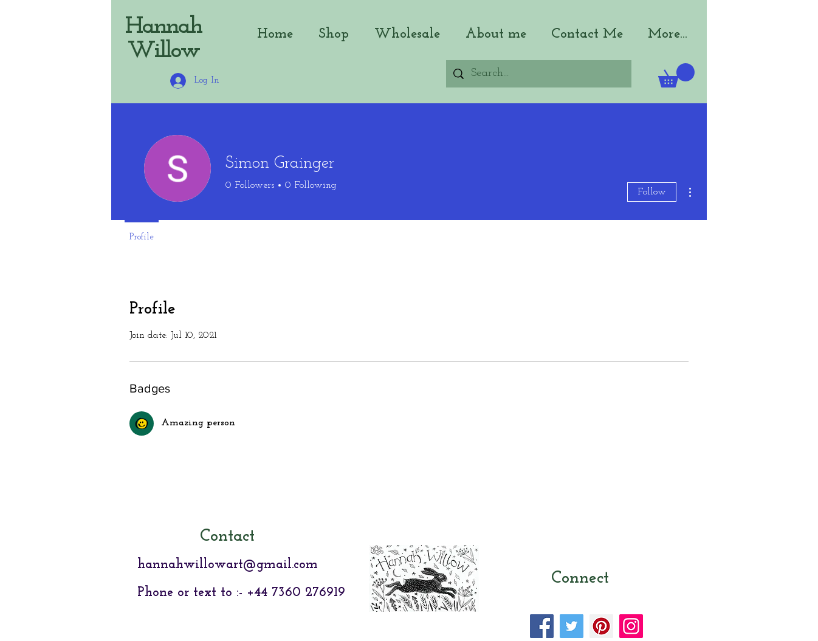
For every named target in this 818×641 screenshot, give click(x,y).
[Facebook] (542, 626)
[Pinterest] (601, 626)
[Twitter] (571, 626)
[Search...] (538, 73)
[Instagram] (631, 626)
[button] (676, 75)
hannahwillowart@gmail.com (227, 565)
